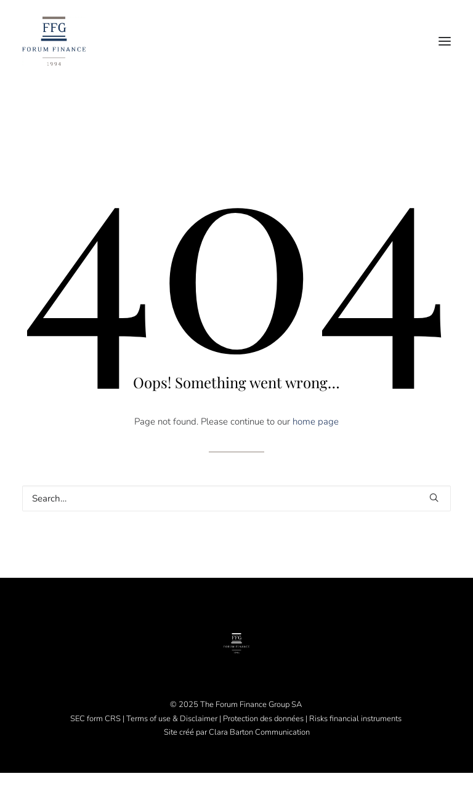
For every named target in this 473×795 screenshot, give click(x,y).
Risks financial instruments (356, 718)
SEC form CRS (95, 718)
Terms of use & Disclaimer (171, 718)
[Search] (236, 498)
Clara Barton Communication (259, 732)
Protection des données (263, 718)
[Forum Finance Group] (54, 41)
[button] (444, 41)
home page (316, 421)
